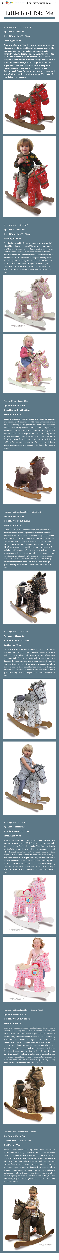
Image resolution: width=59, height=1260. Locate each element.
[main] (29, 14)
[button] (2, 3)
